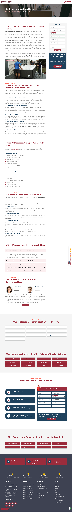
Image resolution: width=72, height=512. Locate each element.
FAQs (56, 490)
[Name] (57, 27)
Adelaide (44, 358)
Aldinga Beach (59, 365)
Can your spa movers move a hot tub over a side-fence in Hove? (20, 250)
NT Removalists (28, 443)
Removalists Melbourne (28, 484)
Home (19, 1)
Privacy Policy (58, 502)
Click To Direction (57, 462)
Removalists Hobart (27, 488)
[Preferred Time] (53, 37)
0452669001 (34, 463)
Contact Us (57, 1)
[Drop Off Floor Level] (61, 43)
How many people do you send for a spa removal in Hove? (19, 260)
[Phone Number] (53, 30)
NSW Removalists (12, 447)
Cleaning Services (41, 486)
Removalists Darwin (27, 494)
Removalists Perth (27, 486)
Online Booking (40, 497)
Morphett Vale (12, 358)
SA (9, 11)
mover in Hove (15, 149)
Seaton (44, 365)
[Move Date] (57, 33)
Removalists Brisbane (28, 492)
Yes (52, 414)
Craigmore (28, 365)
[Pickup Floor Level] (61, 40)
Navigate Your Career (59, 496)
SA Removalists (44, 443)
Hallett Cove (44, 362)
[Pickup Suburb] (53, 40)
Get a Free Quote (52, 389)
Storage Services (40, 495)
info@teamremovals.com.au (17, 462)
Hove (19, 11)
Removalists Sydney (27, 496)
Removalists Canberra (28, 498)
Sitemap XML (58, 498)
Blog (53, 1)
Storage (50, 1)
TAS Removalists (44, 447)
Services (56, 488)
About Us (57, 486)
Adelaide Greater (14, 11)
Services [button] (23, 1)
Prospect (12, 362)
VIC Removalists (59, 443)
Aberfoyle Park (12, 365)
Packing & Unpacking (43, 1)
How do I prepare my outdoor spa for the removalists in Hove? (20, 264)
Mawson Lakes (28, 362)
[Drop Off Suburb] (53, 43)
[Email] (61, 30)
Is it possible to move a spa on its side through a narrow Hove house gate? (23, 270)
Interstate (36, 1)
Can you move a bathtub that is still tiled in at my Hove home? (20, 267)
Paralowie (59, 358)
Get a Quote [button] (4, 508)
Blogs (56, 492)
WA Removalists (59, 447)
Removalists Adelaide (28, 490)
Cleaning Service (29, 1)
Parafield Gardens (28, 358)
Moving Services (40, 484)
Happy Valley (59, 362)
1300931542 (67, 2)
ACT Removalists (12, 443)
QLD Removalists (28, 447)
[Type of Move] (61, 37)
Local (59, 416)
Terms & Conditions (59, 500)
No (56, 414)
